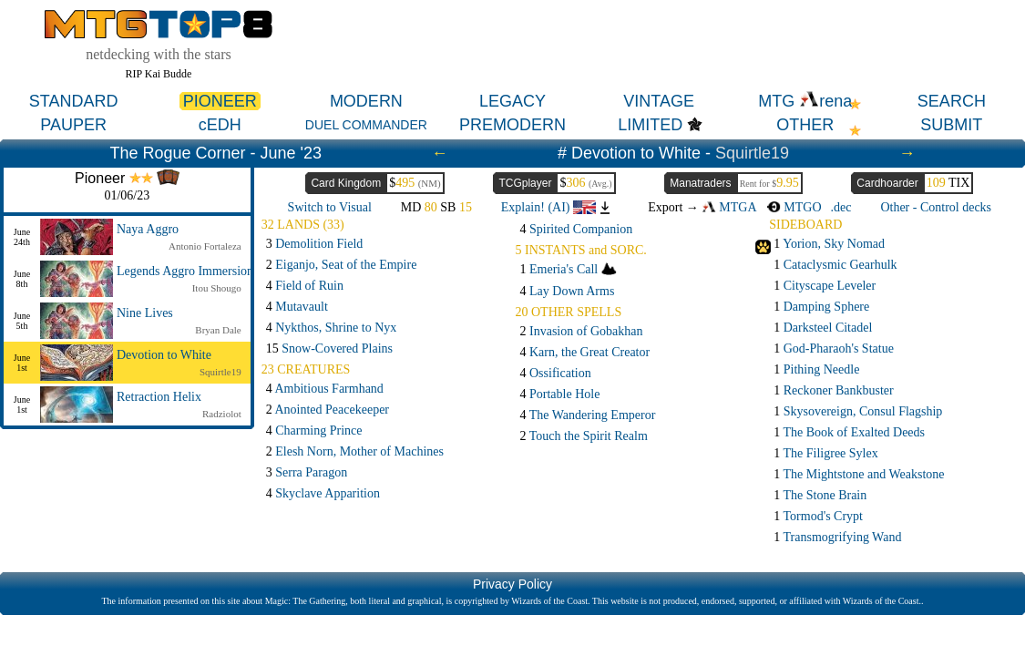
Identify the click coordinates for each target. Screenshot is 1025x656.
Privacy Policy (512, 584)
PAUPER (73, 125)
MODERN (366, 101)
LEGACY (512, 101)
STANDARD (73, 101)
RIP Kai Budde (159, 73)
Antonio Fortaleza (205, 246)
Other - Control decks (935, 207)
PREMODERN (512, 125)
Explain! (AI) (548, 207)
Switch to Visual (330, 207)
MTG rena (805, 101)
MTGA (729, 207)
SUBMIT (951, 125)
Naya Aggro (148, 229)
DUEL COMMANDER (366, 125)
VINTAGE (658, 101)
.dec (841, 207)
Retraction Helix (159, 397)
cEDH (220, 125)
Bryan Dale (218, 329)
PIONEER (220, 101)
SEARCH (951, 101)
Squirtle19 (752, 153)
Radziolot (221, 413)
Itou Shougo (216, 287)
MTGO (794, 207)
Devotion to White (164, 355)
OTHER (805, 125)
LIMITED (650, 125)
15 (329, 348)
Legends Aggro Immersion (185, 271)
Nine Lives (145, 313)
